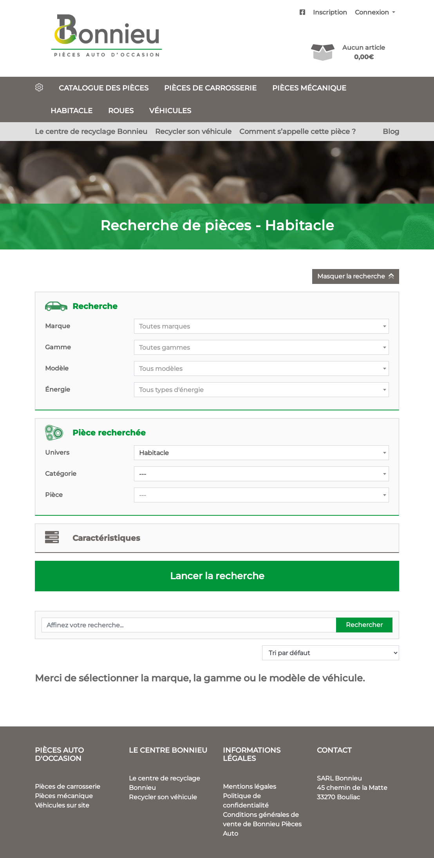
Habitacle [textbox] (154, 453)
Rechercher (364, 625)
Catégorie (60, 473)
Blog (391, 131)
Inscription (330, 12)
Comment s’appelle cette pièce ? (297, 131)
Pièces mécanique (309, 88)
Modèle (57, 368)
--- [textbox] (142, 474)
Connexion (373, 12)
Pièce (54, 495)
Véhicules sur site (62, 805)
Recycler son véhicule (193, 131)
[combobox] (261, 326)
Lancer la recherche (217, 576)
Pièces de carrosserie (210, 88)
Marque (57, 326)
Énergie (57, 389)
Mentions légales (249, 786)
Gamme (58, 347)
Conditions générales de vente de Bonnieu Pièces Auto (262, 824)
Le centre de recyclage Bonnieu (91, 131)
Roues (121, 111)
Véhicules (170, 111)
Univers (57, 452)
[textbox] (261, 326)
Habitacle (71, 111)
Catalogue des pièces (103, 88)
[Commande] (330, 652)
